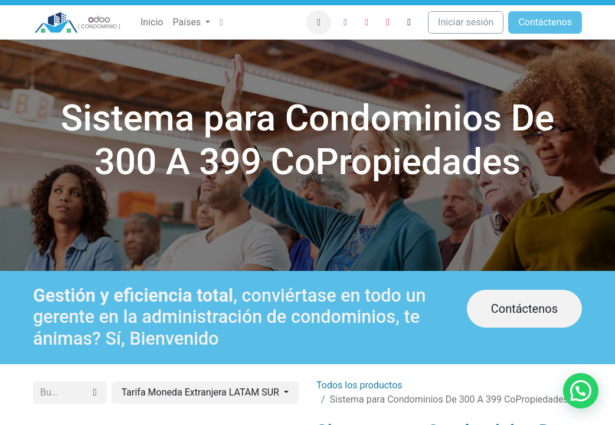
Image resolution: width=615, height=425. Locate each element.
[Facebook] (345, 22)
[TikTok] (409, 22)
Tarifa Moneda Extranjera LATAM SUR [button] (202, 392)
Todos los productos (359, 385)
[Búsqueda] (95, 392)
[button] (318, 22)
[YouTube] (387, 22)
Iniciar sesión (465, 22)
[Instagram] (366, 22)
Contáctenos (524, 309)
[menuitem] (152, 22)
